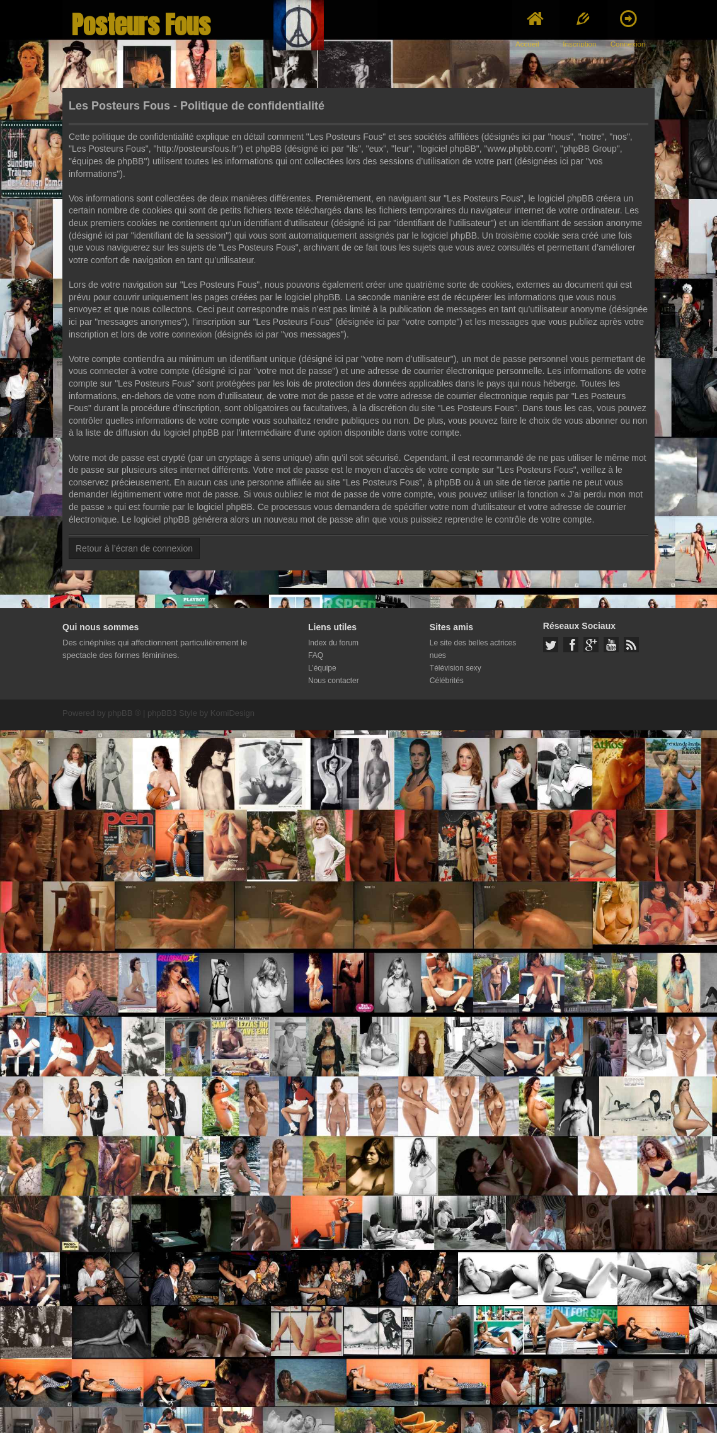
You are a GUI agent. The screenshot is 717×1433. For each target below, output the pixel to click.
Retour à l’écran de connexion (134, 548)
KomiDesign (232, 713)
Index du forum (333, 642)
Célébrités (447, 680)
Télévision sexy (455, 668)
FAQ (315, 655)
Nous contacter (333, 680)
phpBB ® (124, 713)
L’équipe (322, 668)
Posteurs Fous (141, 24)
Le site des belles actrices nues (473, 649)
